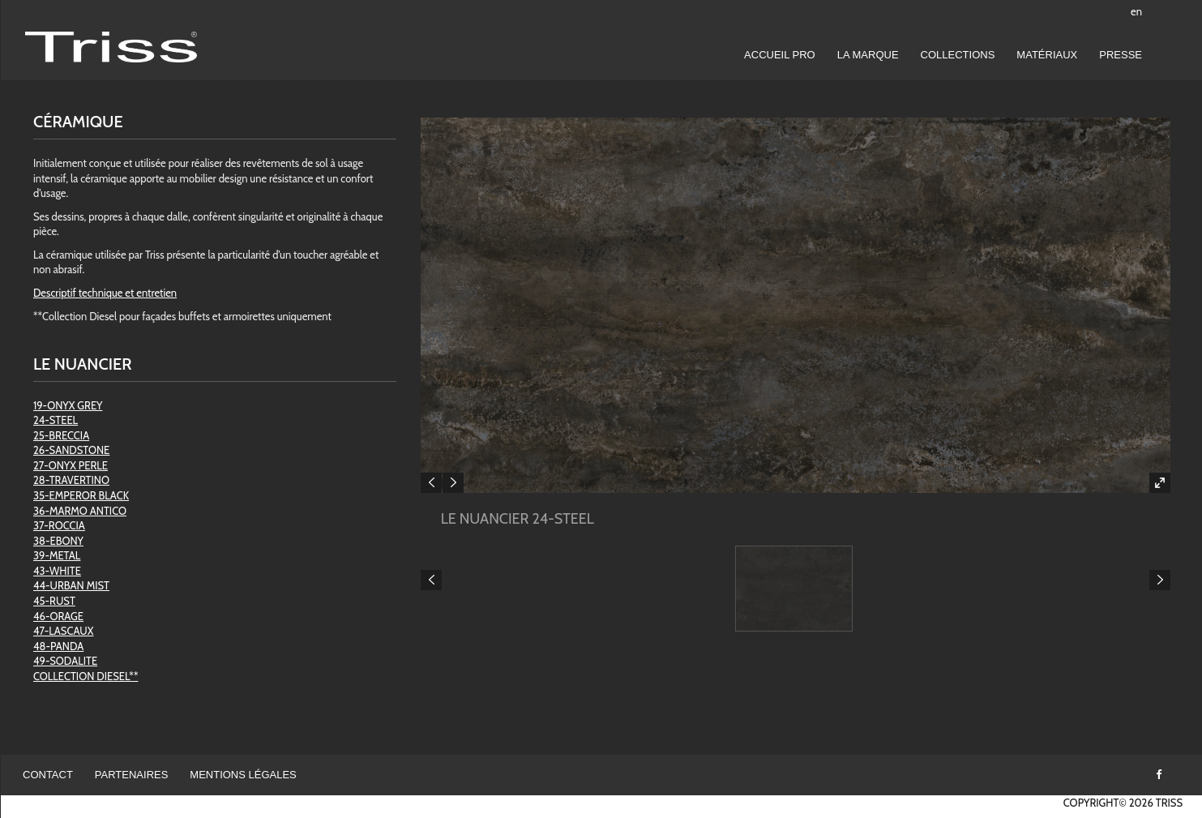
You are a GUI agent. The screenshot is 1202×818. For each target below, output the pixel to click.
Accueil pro (779, 55)
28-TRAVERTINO (71, 479)
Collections (958, 55)
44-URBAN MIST (71, 585)
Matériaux (1046, 55)
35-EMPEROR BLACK (81, 495)
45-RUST (54, 600)
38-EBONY (58, 540)
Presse (1120, 55)
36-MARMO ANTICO (79, 510)
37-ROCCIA (59, 525)
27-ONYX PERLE (70, 465)
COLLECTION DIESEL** (85, 676)
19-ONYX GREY (67, 405)
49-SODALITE (65, 660)
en (1136, 11)
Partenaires (132, 775)
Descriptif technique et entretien (105, 292)
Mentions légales (243, 775)
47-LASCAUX (63, 630)
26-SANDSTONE (71, 449)
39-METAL (56, 555)
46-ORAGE (58, 616)
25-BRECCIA (61, 435)
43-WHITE (57, 570)
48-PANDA (58, 646)
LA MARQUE (868, 55)
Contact (48, 775)
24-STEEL (55, 419)
